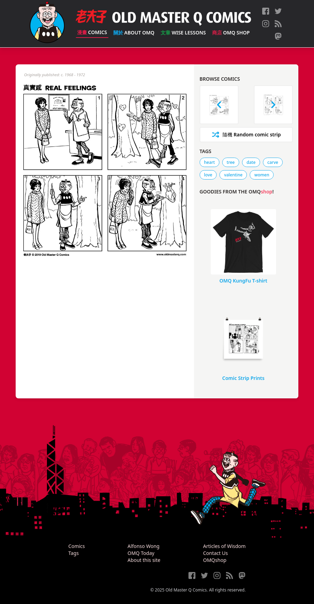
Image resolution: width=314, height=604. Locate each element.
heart (209, 162)
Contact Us (215, 553)
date (251, 162)
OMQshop (214, 560)
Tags (74, 553)
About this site (144, 560)
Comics (92, 32)
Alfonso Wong (144, 546)
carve (272, 162)
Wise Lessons (183, 32)
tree (231, 162)
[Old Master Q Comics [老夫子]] (47, 23)
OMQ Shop (231, 32)
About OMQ (133, 32)
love (208, 175)
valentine (233, 175)
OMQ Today (141, 553)
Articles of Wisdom (224, 546)
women (261, 175)
